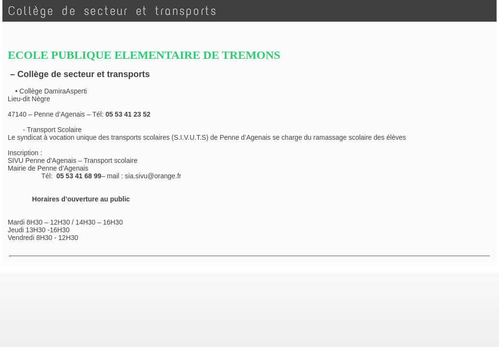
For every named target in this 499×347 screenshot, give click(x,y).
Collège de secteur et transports (112, 10)
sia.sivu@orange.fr (153, 176)
